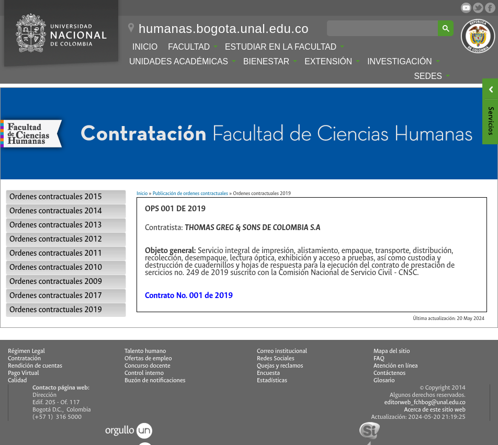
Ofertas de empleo (148, 358)
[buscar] (384, 27)
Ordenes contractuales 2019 (55, 310)
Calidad (17, 380)
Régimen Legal (26, 351)
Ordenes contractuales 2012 (55, 239)
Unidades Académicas (182, 61)
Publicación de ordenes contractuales (190, 193)
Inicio (144, 46)
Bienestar (270, 61)
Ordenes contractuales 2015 (55, 197)
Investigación (403, 61)
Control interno (144, 373)
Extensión (332, 61)
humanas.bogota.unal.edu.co (224, 28)
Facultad (193, 46)
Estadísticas (272, 380)
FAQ (379, 358)
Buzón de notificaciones (155, 380)
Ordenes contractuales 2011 (55, 253)
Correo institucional (282, 351)
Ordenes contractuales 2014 (55, 211)
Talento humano (145, 351)
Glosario (384, 380)
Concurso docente (147, 366)
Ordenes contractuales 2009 (55, 282)
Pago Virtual (23, 373)
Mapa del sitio (392, 351)
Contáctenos (389, 373)
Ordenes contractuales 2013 (55, 225)
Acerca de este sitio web (435, 410)
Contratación (24, 358)
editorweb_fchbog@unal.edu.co (425, 402)
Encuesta (268, 373)
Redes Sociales (276, 358)
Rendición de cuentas (35, 366)
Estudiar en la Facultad (284, 46)
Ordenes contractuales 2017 (55, 296)
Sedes (432, 76)
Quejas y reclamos (280, 366)
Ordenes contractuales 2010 (55, 267)
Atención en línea (396, 366)
